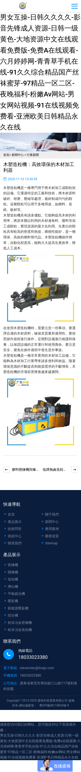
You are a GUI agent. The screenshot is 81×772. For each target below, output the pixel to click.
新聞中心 (18, 155)
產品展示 (12, 522)
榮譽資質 (49, 536)
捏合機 (10, 615)
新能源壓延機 (15, 608)
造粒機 (10, 579)
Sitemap (49, 543)
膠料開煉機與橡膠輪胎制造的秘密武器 (24, 469)
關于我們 (49, 514)
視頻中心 (12, 536)
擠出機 (10, 587)
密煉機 (10, 565)
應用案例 (49, 529)
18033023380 (33, 657)
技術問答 (12, 529)
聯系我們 (12, 543)
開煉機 (10, 572)
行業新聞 (33, 155)
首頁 (6, 155)
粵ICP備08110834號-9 (54, 705)
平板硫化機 (14, 594)
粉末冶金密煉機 (17, 623)
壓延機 (10, 601)
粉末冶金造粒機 (17, 630)
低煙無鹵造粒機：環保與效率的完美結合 (55, 469)
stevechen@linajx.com (37, 668)
